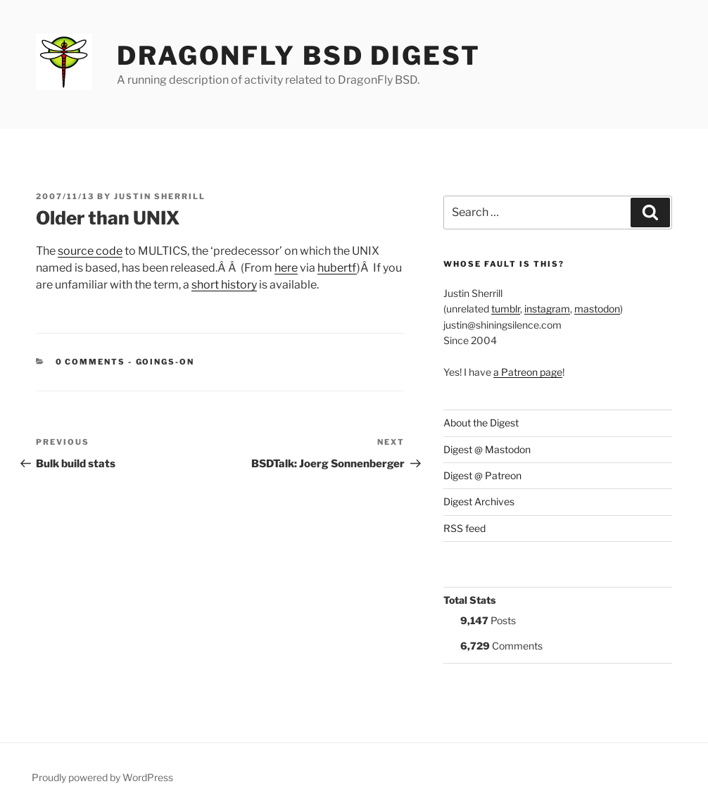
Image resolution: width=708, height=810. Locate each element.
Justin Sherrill (160, 196)
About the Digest (481, 423)
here (286, 267)
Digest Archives (478, 501)
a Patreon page (527, 372)
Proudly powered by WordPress (102, 777)
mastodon (597, 309)
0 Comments (91, 362)
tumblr (505, 309)
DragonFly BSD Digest (299, 55)
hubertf (337, 267)
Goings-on (165, 362)
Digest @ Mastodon (487, 449)
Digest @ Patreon (482, 475)
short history (224, 284)
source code (90, 251)
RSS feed (464, 528)
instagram (547, 309)
